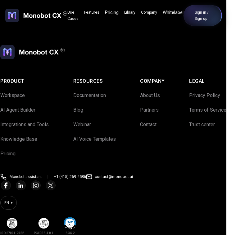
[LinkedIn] (25, 185)
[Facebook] (10, 185)
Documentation (94, 95)
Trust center (207, 124)
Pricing (116, 12)
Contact (153, 124)
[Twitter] (55, 185)
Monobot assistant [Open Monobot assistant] (30, 177)
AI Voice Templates (99, 139)
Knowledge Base (23, 139)
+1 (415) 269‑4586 (75, 176)
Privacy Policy (209, 95)
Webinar (87, 124)
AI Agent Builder (22, 110)
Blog (83, 110)
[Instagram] (40, 185)
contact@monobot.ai (118, 176)
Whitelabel (177, 12)
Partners (154, 110)
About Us (155, 95)
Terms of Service (212, 110)
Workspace (17, 95)
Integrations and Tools (29, 124)
